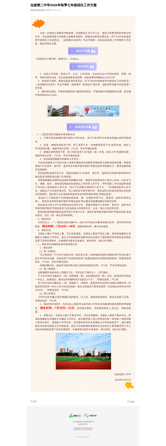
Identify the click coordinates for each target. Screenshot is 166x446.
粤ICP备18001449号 (83, 437)
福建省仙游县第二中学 (46, 10)
